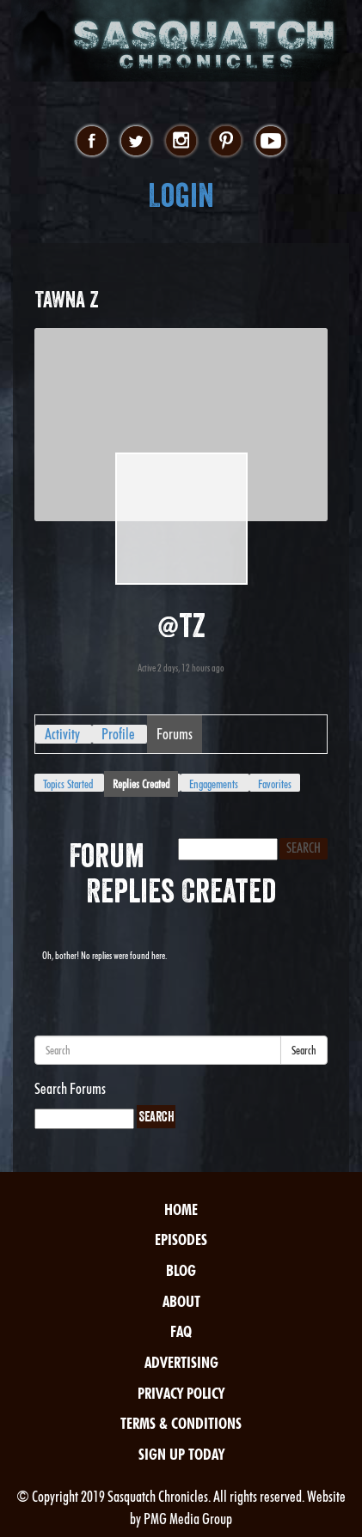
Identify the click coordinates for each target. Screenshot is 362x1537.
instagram (181, 142)
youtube (270, 142)
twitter (136, 142)
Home (181, 1209)
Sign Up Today (181, 1454)
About (181, 1301)
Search (303, 1050)
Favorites (274, 784)
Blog (181, 1270)
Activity (62, 734)
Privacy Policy (181, 1393)
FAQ (181, 1331)
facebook (91, 142)
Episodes (181, 1239)
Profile (118, 734)
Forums (174, 734)
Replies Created (141, 784)
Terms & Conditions (181, 1423)
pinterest (225, 142)
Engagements (213, 784)
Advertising (181, 1362)
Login (181, 195)
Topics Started (68, 784)
